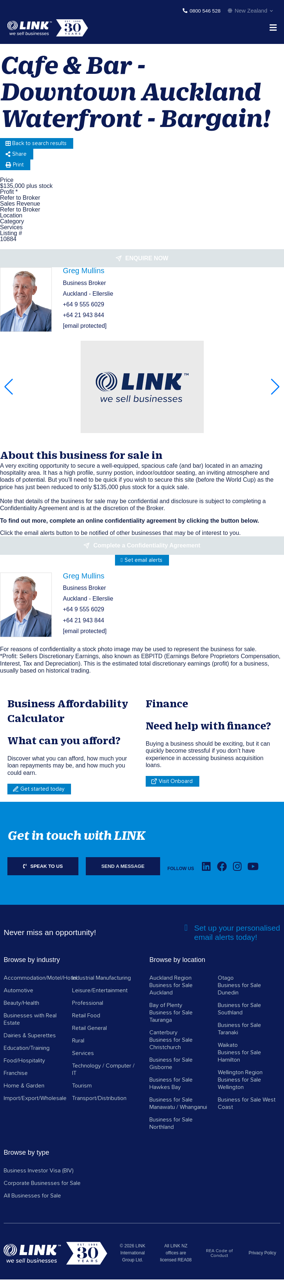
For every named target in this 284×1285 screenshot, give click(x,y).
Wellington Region (240, 1078)
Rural (78, 1046)
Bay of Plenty (165, 1011)
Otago (226, 984)
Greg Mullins (83, 276)
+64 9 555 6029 (83, 310)
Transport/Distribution (99, 1104)
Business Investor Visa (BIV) (39, 1176)
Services (83, 1059)
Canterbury (163, 1038)
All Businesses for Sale (32, 1202)
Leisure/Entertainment (100, 996)
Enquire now (146, 264)
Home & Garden (24, 1092)
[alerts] (186, 933)
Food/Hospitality (24, 1066)
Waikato (228, 1051)
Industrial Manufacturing (101, 984)
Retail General (89, 1034)
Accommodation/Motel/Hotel (40, 984)
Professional (87, 1009)
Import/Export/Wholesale (35, 1104)
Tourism (82, 1092)
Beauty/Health (21, 1009)
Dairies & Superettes (30, 1041)
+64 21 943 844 (83, 321)
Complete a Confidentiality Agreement (146, 551)
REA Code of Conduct (219, 1259)
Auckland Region (170, 984)
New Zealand (250, 10)
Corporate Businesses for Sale (42, 1189)
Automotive (18, 996)
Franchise (16, 1079)
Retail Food (86, 1021)
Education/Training (27, 1054)
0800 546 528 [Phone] (204, 11)
